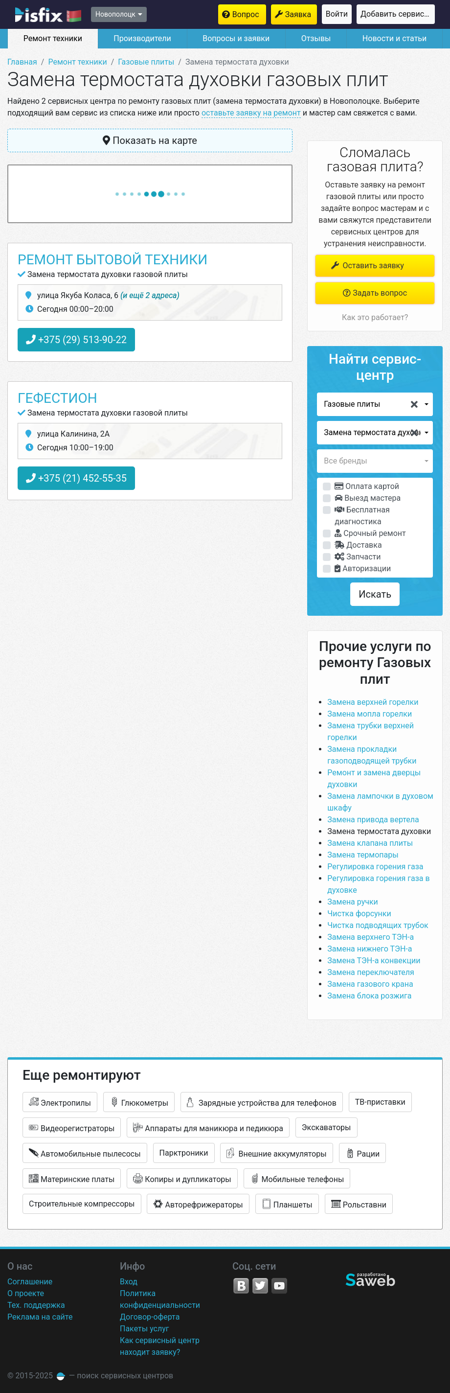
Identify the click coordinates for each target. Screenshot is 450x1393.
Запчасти (358, 556)
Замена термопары (362, 854)
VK (241, 1286)
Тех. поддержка (36, 1305)
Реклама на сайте (39, 1317)
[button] (375, 404)
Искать (375, 594)
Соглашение (29, 1281)
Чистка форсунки (359, 913)
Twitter (260, 1286)
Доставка (358, 545)
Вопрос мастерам (249, 14)
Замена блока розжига (369, 995)
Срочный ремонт (370, 533)
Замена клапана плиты (370, 843)
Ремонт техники (52, 38)
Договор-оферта (150, 1317)
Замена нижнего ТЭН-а (369, 948)
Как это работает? (375, 317)
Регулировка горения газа (375, 866)
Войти (337, 14)
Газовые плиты (146, 62)
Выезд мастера (368, 498)
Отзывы (316, 38)
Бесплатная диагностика (362, 515)
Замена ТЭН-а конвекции (373, 960)
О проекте (25, 1293)
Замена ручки (352, 901)
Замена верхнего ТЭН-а (370, 937)
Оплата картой (367, 486)
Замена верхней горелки (372, 702)
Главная (22, 62)
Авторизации (363, 568)
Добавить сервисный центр (397, 14)
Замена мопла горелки (369, 714)
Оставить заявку (367, 265)
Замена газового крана (370, 984)
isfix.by (48, 14)
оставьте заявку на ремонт (251, 112)
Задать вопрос (375, 293)
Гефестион (57, 398)
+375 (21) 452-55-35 (76, 478)
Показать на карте (150, 140)
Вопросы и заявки (236, 38)
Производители (142, 38)
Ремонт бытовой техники (112, 260)
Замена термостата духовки (379, 831)
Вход (128, 1281)
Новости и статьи (394, 38)
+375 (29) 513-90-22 (76, 340)
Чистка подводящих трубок (377, 925)
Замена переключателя (370, 972)
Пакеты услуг (144, 1328)
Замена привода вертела (373, 819)
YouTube (279, 1286)
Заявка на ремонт (301, 14)
